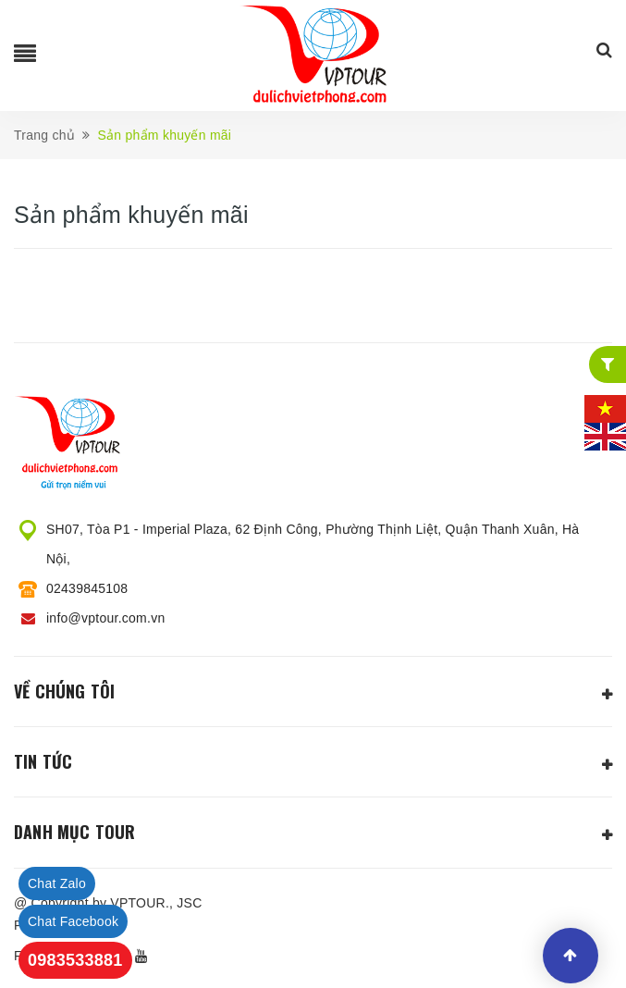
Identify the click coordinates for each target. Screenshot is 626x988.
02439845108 (87, 588)
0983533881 (75, 960)
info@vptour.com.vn (105, 618)
